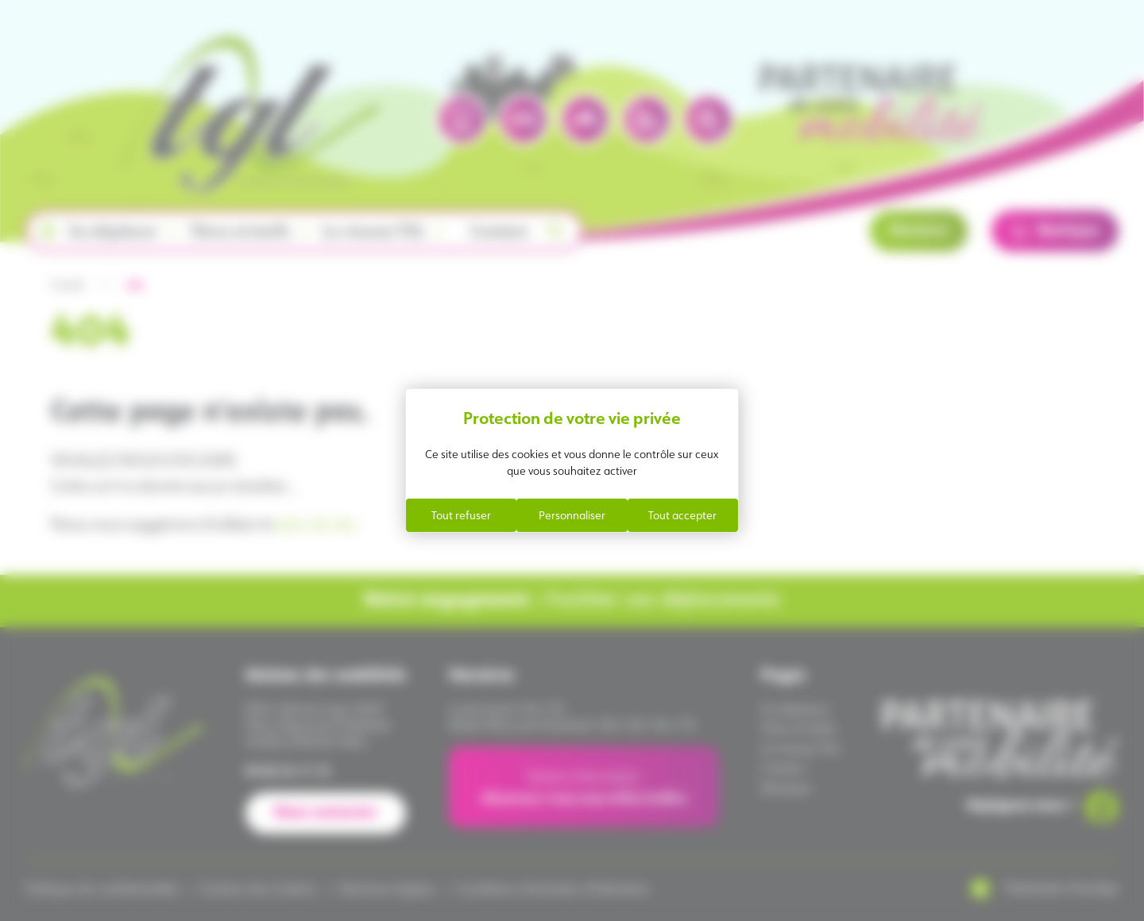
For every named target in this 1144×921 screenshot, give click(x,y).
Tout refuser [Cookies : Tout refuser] (461, 515)
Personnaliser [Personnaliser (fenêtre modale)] (572, 515)
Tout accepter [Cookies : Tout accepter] (682, 515)
